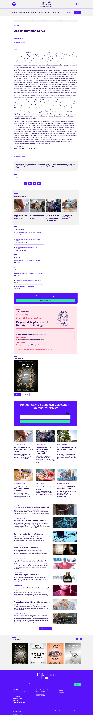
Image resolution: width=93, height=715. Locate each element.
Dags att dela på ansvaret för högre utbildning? (32, 324)
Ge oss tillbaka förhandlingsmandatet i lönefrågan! (69, 216)
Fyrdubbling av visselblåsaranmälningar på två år (32, 602)
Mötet (28, 12)
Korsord (15, 700)
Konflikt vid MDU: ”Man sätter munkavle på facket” (28, 239)
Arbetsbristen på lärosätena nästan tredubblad (28, 280)
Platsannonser (55, 12)
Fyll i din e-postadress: (26, 413)
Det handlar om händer (45, 486)
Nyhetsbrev (17, 696)
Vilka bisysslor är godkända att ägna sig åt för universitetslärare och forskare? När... (66, 494)
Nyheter (14, 12)
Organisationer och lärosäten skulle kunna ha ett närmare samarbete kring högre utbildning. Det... (23, 496)
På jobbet (34, 12)
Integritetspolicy (19, 702)
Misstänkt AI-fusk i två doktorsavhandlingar (27, 260)
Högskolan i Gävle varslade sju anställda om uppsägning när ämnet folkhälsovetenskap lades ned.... (66, 456)
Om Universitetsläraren (21, 691)
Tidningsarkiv (17, 698)
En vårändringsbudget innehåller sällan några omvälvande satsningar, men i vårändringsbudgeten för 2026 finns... (45, 459)
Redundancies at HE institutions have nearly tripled (20, 216)
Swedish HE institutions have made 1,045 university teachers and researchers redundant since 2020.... (22, 456)
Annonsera (16, 694)
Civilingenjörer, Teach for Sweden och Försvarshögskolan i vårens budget (53, 217)
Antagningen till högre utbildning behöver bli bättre (32, 345)
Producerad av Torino (17, 714)
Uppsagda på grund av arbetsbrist (24, 286)
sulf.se (61, 690)
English (15, 705)
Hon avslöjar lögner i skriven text (26, 575)
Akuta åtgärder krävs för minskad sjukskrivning (31, 339)
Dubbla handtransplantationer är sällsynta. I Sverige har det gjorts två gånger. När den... (44, 492)
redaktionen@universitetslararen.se (41, 349)
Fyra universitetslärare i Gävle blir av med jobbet (28, 267)
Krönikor (41, 12)
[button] (25, 183)
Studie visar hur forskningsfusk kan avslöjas (30, 616)
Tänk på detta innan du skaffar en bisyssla (67, 487)
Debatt (47, 12)
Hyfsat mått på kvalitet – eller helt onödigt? (30, 561)
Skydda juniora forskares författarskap (28, 534)
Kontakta (16, 689)
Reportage (21, 12)
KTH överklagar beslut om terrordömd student (37, 216)
